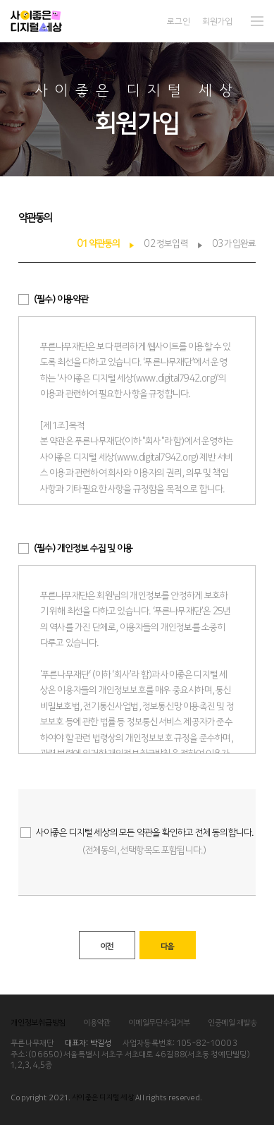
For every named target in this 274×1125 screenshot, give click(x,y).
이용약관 (61, 298)
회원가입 (217, 21)
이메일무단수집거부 (159, 1022)
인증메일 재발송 (232, 1022)
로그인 (178, 21)
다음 (167, 945)
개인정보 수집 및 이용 (83, 547)
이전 (106, 945)
